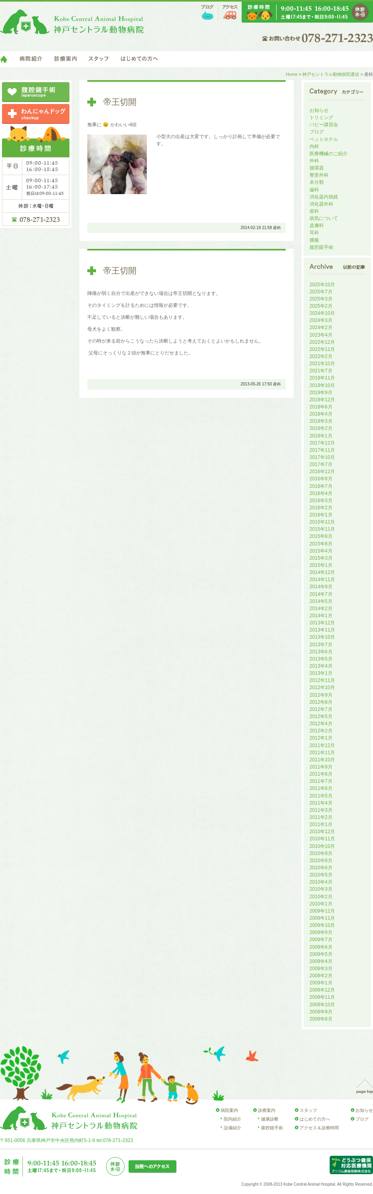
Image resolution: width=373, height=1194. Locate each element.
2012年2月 (321, 731)
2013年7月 (321, 644)
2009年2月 (321, 975)
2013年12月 (322, 623)
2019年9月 (321, 392)
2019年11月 (322, 378)
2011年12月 (322, 745)
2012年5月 (321, 716)
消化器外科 (321, 204)
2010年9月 (321, 853)
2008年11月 (322, 997)
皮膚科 (317, 225)
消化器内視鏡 (324, 197)
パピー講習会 (324, 124)
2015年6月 (321, 544)
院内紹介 (232, 1119)
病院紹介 (30, 59)
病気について (324, 218)
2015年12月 (322, 522)
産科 (277, 227)
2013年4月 (321, 666)
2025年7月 (321, 292)
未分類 (317, 182)
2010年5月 (321, 875)
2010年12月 (322, 831)
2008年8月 (321, 1019)
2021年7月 (321, 371)
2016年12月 (322, 471)
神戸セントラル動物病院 (72, 22)
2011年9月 (321, 767)
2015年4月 (321, 551)
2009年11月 (322, 918)
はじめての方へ (139, 59)
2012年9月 (321, 695)
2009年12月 (322, 911)
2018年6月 (321, 407)
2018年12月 (322, 399)
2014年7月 (321, 594)
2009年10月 (322, 925)
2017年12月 (322, 443)
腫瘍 (314, 240)
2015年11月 (322, 529)
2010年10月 (322, 846)
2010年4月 (321, 882)
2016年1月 (321, 515)
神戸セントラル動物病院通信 (330, 74)
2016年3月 (321, 500)
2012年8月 (321, 702)
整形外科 (319, 175)
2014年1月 (321, 615)
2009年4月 (321, 961)
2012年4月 (321, 723)
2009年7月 (321, 939)
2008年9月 (321, 1012)
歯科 (314, 190)
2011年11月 (322, 752)
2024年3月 (321, 320)
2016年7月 (321, 486)
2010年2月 (321, 896)
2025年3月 (321, 299)
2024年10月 (322, 313)
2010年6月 (321, 867)
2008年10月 (322, 1004)
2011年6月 (321, 788)
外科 (314, 161)
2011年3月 (321, 810)
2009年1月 (321, 983)
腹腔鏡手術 (321, 247)
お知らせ (319, 110)
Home (291, 74)
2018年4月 (321, 414)
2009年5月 (321, 954)
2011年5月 (321, 796)
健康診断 (270, 1119)
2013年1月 (321, 673)
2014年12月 (322, 572)
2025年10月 (322, 284)
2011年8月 (321, 774)
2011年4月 (321, 803)
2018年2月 (321, 428)
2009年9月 (321, 932)
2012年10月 (322, 687)
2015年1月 (321, 565)
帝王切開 (120, 101)
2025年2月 (321, 306)
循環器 (317, 168)
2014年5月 (321, 601)
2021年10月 (322, 363)
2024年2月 (321, 327)
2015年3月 (321, 558)
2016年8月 (321, 478)
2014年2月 (321, 608)
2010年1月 (321, 904)
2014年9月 (321, 586)
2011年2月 (321, 817)
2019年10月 (322, 385)
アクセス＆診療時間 (319, 1127)
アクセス (230, 12)
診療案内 (65, 59)
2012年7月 (321, 709)
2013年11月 (322, 630)
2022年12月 (322, 342)
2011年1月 (321, 824)
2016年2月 (321, 507)
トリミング (321, 117)
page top (364, 1086)
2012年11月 (322, 680)
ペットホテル (324, 139)
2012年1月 (321, 738)
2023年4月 (321, 335)
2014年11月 (322, 579)
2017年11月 (322, 450)
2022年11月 (322, 349)
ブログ (207, 12)
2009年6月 (321, 947)
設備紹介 (232, 1127)
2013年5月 (321, 659)
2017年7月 (321, 464)
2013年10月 (322, 637)
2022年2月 (321, 356)
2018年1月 (321, 436)
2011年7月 (321, 781)
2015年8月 (321, 536)
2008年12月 (322, 990)
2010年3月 (321, 889)
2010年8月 (321, 860)
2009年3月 (321, 968)
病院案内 (229, 1110)
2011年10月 (322, 760)
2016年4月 (321, 493)
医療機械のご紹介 (329, 153)
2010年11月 (322, 839)
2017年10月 (322, 457)
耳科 (314, 232)
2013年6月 (321, 652)
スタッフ (98, 59)
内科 (314, 146)
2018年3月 (321, 421)
